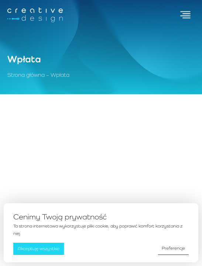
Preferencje (173, 248)
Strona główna (26, 75)
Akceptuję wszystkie (38, 248)
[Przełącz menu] (185, 15)
